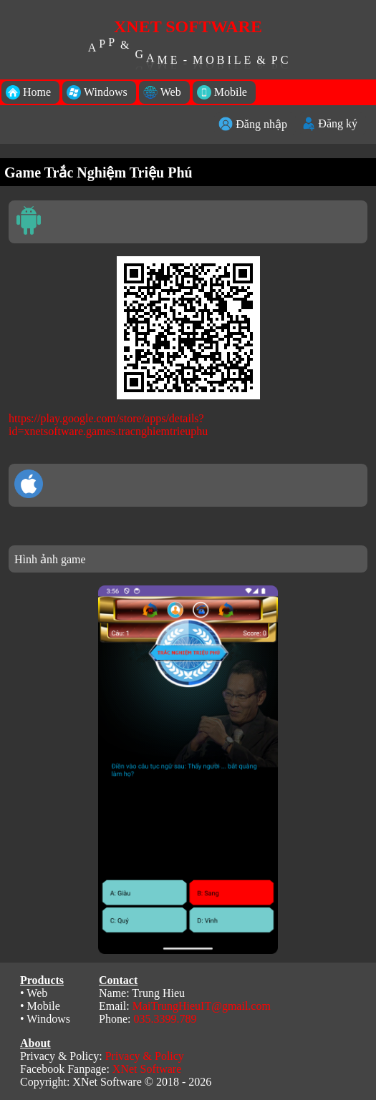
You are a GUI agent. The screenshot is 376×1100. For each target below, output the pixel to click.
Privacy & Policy (144, 1056)
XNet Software (146, 1069)
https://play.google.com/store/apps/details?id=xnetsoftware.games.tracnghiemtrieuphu (108, 424)
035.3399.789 (164, 1019)
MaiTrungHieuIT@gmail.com (201, 1006)
